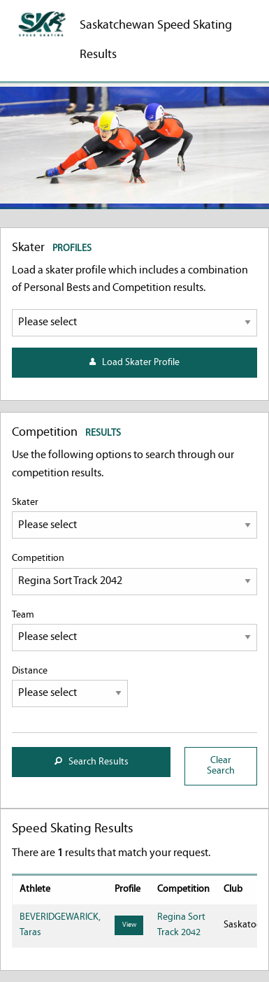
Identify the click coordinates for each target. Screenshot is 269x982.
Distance (70, 686)
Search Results (91, 762)
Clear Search (221, 765)
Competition (134, 574)
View (129, 925)
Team (134, 630)
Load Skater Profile (134, 362)
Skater (134, 518)
